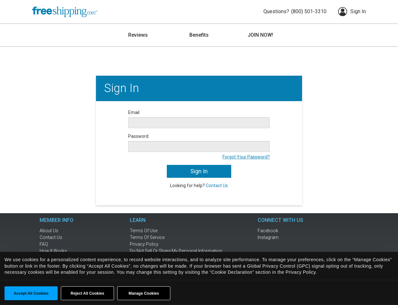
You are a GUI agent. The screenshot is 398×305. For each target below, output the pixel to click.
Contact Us (217, 185)
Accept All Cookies (31, 293)
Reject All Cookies (87, 293)
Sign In (352, 11)
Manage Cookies (143, 293)
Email (133, 112)
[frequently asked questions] (67, 244)
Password (138, 136)
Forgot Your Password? (246, 156)
